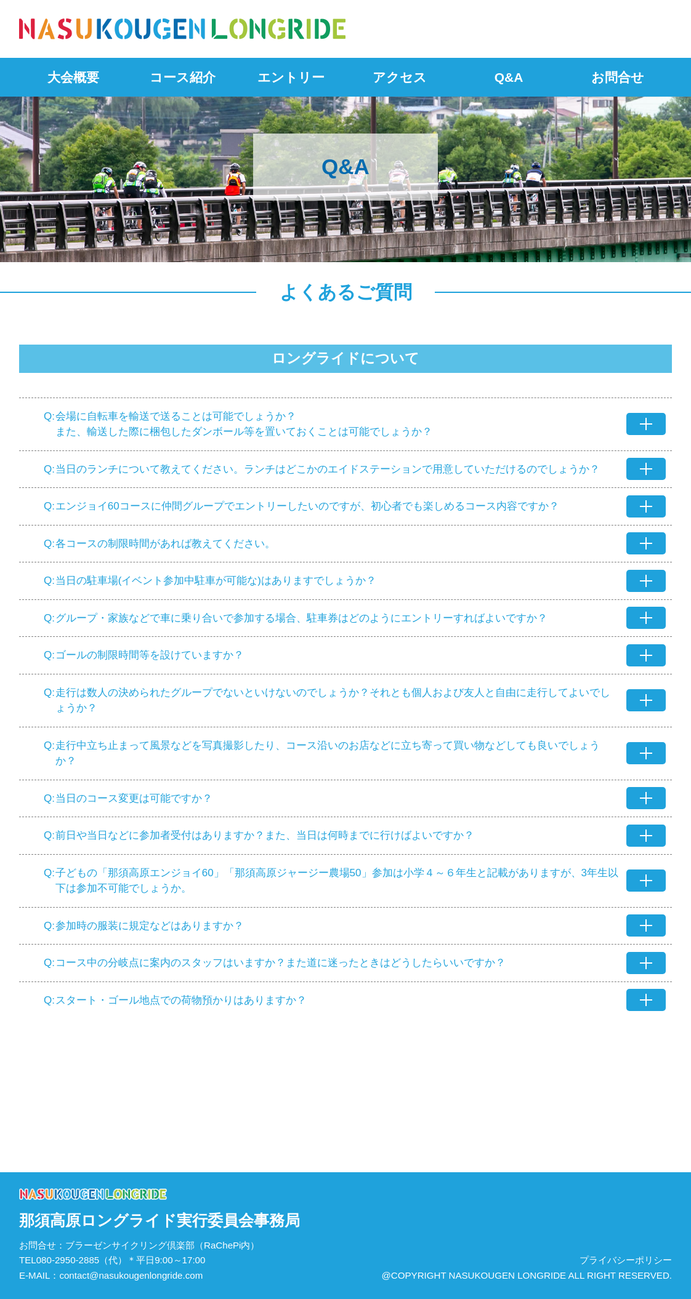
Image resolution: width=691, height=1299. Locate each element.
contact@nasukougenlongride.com (131, 1275)
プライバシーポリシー (626, 1260)
